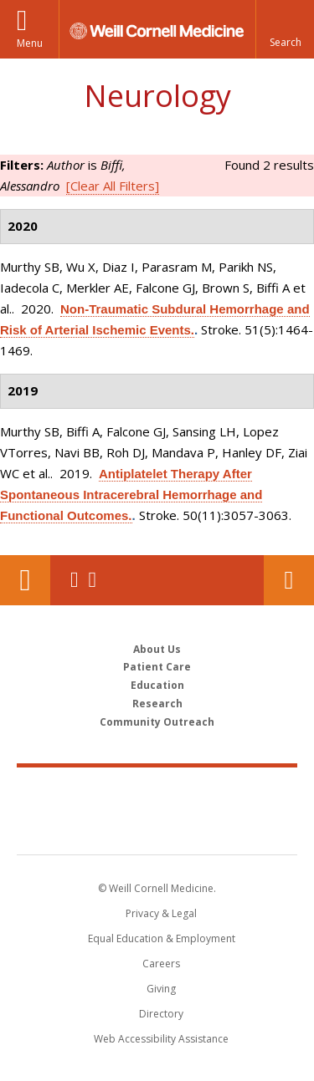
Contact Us (289, 580)
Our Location (25, 580)
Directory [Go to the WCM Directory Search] (161, 1014)
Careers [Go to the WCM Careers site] (161, 963)
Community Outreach (157, 722)
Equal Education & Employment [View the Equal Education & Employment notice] (161, 938)
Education (157, 685)
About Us (157, 649)
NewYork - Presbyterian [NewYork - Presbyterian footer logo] (157, 828)
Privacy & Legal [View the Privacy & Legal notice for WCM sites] (161, 913)
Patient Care (157, 667)
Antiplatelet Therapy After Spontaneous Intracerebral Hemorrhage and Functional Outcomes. (131, 495)
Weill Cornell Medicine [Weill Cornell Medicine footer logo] (157, 793)
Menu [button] (30, 43)
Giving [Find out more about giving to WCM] (161, 989)
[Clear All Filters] (112, 185)
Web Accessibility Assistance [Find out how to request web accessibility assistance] (161, 1039)
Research (157, 703)
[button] (284, 29)
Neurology (157, 95)
